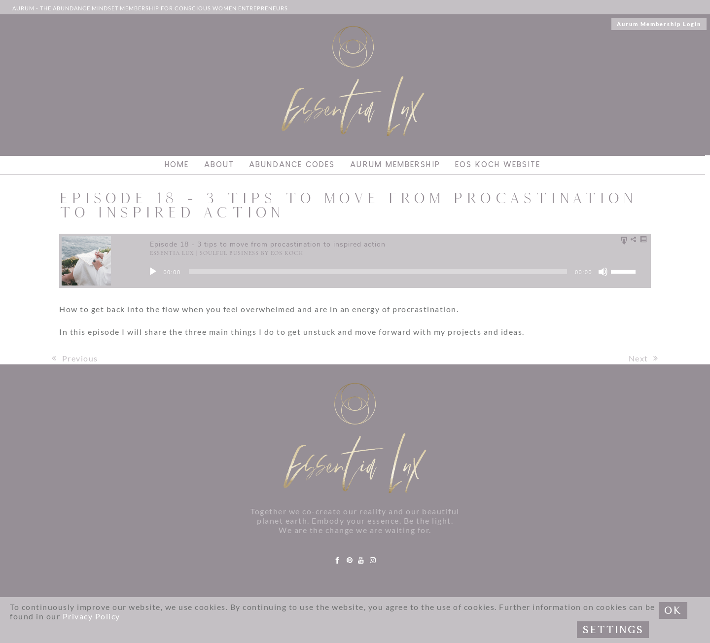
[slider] (378, 271)
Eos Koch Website (497, 165)
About (219, 165)
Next (644, 358)
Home (177, 165)
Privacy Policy (91, 616)
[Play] (153, 272)
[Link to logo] (353, 81)
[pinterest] (350, 560)
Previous (75, 358)
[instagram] (373, 560)
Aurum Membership (395, 165)
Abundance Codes (292, 165)
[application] (399, 272)
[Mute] (603, 272)
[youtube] (361, 560)
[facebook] (338, 560)
